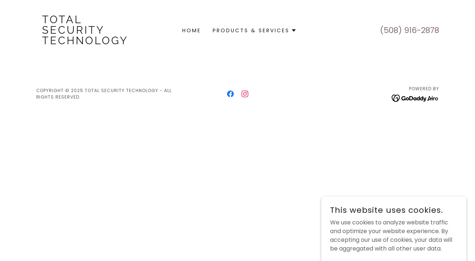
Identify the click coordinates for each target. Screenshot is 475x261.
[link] (86, 42)
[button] (255, 30)
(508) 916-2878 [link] (409, 30)
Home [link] (191, 30)
